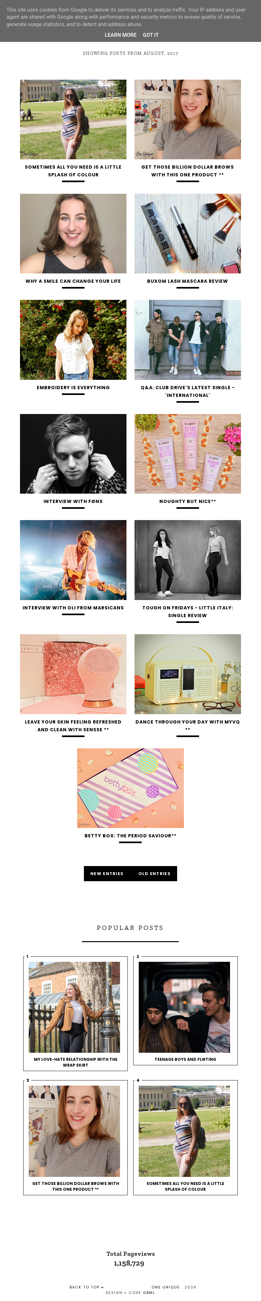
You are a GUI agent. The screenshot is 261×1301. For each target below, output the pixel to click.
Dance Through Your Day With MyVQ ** (188, 726)
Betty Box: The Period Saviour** (130, 836)
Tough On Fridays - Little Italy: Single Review (187, 612)
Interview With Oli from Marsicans (73, 608)
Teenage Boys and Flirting (185, 1059)
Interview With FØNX (73, 501)
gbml (149, 1292)
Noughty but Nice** (187, 501)
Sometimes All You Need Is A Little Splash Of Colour (73, 171)
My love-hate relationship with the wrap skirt (75, 1062)
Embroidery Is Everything (73, 387)
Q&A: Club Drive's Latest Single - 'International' (188, 391)
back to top (87, 1287)
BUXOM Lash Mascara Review (187, 281)
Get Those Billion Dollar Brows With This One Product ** (187, 171)
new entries (107, 874)
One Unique (166, 1287)
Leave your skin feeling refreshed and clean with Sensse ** (73, 726)
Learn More (120, 35)
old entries (154, 874)
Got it (151, 35)
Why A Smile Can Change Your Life (73, 281)
